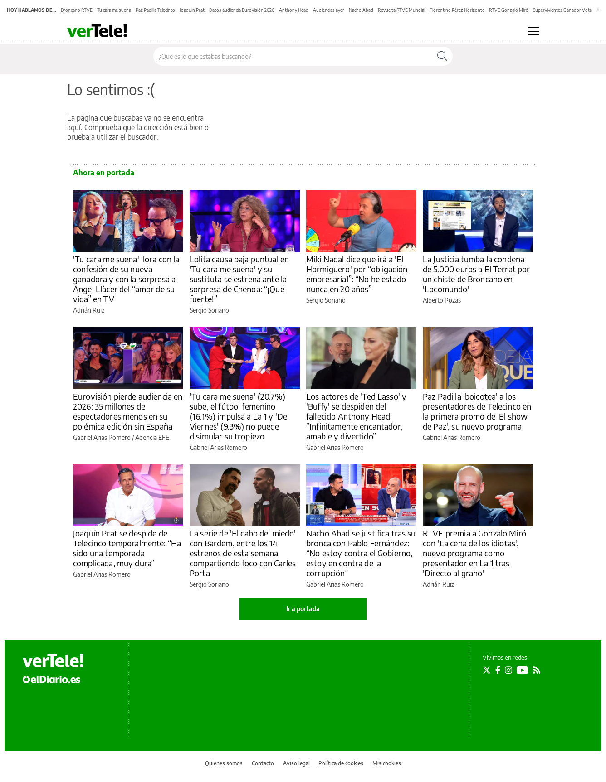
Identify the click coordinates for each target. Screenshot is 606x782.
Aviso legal (296, 763)
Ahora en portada (103, 172)
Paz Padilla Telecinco (155, 10)
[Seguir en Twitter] (487, 670)
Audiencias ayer (328, 10)
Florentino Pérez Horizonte (457, 10)
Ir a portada (303, 609)
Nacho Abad (361, 10)
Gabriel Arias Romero (102, 437)
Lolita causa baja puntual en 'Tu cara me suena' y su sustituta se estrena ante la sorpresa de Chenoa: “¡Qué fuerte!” (239, 279)
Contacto (263, 763)
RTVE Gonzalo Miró (508, 10)
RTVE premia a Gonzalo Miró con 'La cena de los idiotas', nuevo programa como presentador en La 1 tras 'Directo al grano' (474, 553)
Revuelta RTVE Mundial (401, 10)
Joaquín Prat (192, 10)
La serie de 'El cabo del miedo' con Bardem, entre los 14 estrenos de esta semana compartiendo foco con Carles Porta (243, 553)
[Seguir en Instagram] (508, 670)
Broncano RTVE (77, 10)
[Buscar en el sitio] (292, 56)
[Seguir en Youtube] (522, 670)
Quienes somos (224, 763)
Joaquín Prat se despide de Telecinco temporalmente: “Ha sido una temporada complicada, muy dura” (127, 548)
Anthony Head (293, 10)
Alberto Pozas (442, 300)
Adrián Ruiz (88, 310)
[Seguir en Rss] (536, 670)
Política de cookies (340, 763)
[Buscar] (442, 56)
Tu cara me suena (114, 10)
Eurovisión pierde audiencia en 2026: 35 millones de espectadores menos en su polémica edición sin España (128, 411)
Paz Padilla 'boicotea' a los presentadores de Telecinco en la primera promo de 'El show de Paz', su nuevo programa (477, 411)
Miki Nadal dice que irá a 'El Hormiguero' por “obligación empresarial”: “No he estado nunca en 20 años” (356, 274)
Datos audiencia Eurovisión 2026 (241, 10)
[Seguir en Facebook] (497, 670)
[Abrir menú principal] (533, 31)
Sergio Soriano (209, 310)
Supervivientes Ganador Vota (562, 10)
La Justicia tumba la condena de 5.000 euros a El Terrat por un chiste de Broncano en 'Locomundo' (476, 274)
